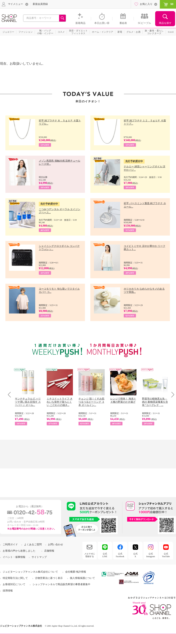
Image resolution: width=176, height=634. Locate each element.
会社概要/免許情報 (75, 571)
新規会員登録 (40, 4)
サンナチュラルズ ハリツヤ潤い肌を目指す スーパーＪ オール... (28, 402)
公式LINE (104, 555)
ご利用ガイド (10, 544)
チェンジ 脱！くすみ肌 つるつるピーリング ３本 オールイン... (91, 402)
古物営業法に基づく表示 (49, 578)
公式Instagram (150, 555)
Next (172, 395)
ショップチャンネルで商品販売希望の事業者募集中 (61, 584)
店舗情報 (49, 550)
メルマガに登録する (89, 555)
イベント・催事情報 (14, 557)
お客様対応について (14, 584)
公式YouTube (166, 555)
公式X (135, 555)
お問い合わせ (55, 544)
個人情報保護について (82, 578)
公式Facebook (120, 555)
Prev (11, 395)
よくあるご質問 (33, 544)
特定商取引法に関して (15, 578)
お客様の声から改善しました (19, 550)
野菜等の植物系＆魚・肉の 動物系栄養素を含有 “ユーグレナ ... (155, 402)
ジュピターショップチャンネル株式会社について (30, 571)
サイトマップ (39, 557)
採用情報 (8, 590)
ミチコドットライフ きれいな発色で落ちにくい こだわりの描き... (60, 402)
